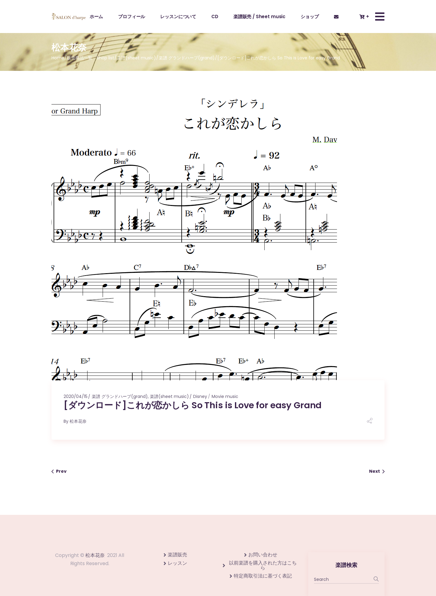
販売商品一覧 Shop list (90, 58)
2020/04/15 (76, 396)
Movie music (225, 396)
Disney (200, 396)
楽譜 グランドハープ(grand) (187, 58)
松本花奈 (78, 421)
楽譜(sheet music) (136, 58)
